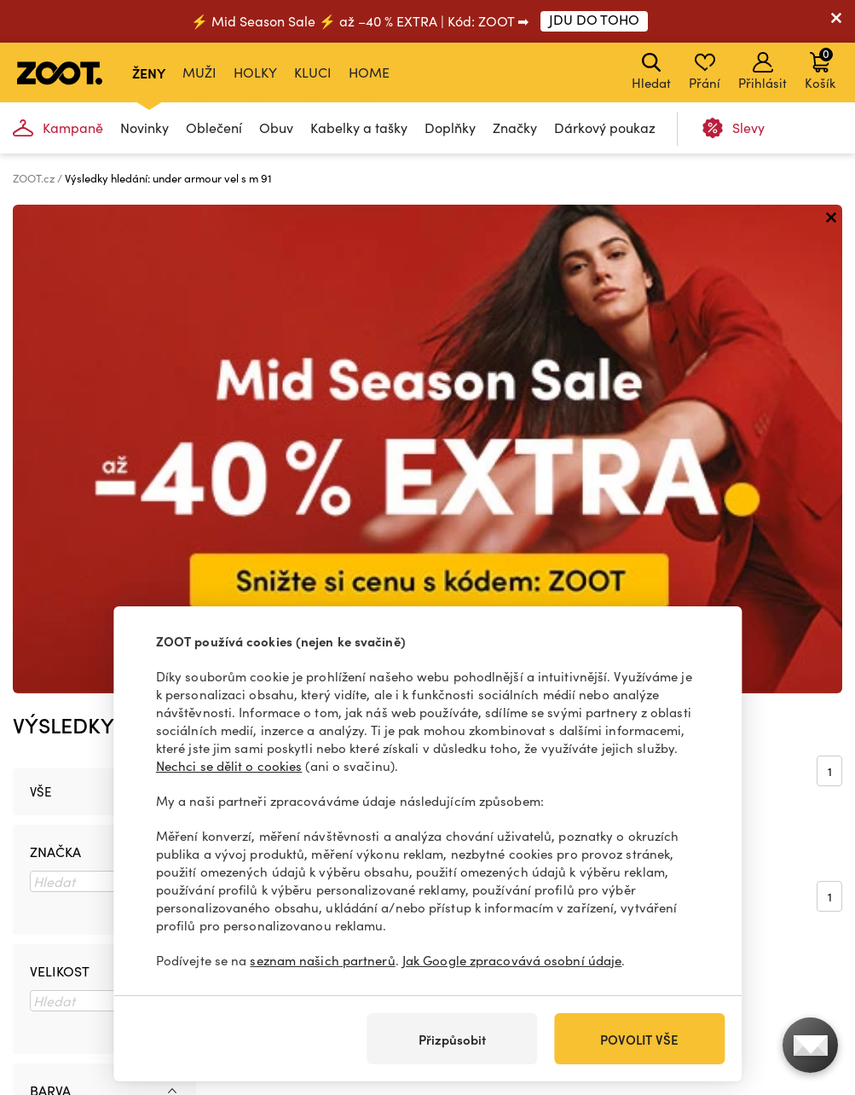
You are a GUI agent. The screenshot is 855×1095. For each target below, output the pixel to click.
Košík (820, 68)
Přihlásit (762, 71)
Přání (704, 71)
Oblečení (214, 127)
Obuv (276, 127)
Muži (199, 72)
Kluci (313, 72)
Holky (255, 72)
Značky (515, 127)
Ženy (148, 72)
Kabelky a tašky (358, 127)
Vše (40, 302)
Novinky (144, 127)
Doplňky (450, 127)
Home (369, 72)
